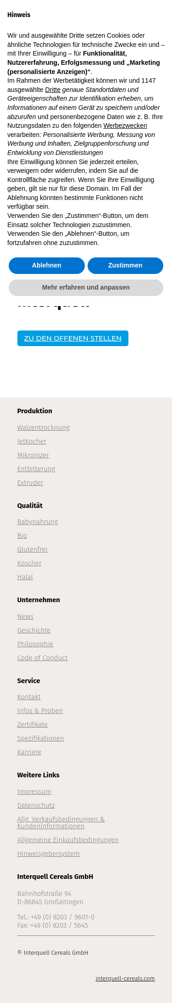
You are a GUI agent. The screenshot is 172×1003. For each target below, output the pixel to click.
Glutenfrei (32, 549)
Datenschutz (36, 805)
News (25, 616)
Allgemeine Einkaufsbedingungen (68, 840)
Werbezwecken (125, 125)
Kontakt (29, 697)
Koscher (29, 563)
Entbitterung (36, 469)
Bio (22, 535)
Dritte (53, 89)
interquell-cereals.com (125, 978)
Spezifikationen (40, 738)
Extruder (30, 483)
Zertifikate (32, 724)
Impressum (34, 791)
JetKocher (32, 441)
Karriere (29, 752)
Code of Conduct (42, 658)
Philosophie (35, 644)
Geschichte (34, 630)
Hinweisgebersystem (48, 853)
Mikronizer (33, 455)
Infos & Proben (40, 711)
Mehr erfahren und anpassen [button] (86, 287)
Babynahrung (37, 522)
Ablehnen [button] (46, 265)
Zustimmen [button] (125, 265)
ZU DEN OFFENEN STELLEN (73, 338)
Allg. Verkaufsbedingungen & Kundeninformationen (61, 822)
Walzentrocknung (43, 427)
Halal (25, 577)
